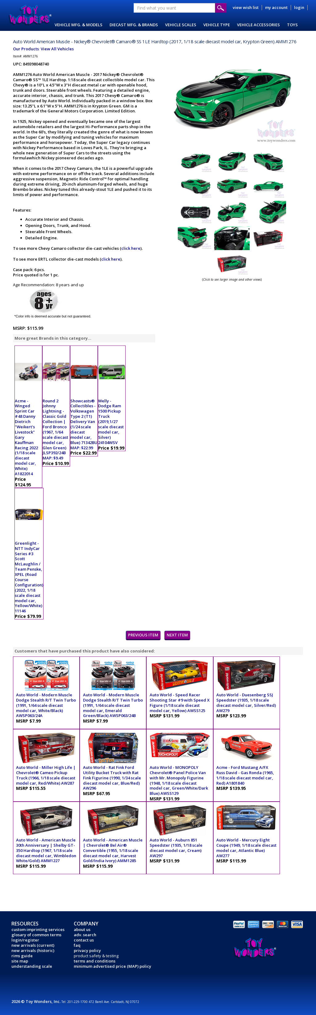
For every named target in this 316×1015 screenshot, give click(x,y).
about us (82, 929)
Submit (221, 8)
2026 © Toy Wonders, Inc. (36, 1001)
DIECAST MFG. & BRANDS (134, 24)
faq (77, 945)
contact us (84, 940)
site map (19, 961)
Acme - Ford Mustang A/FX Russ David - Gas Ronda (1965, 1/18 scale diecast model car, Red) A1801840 (245, 775)
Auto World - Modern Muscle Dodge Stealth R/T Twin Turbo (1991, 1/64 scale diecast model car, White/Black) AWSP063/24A (46, 705)
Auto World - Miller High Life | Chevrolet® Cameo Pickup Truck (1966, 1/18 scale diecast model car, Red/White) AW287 (46, 775)
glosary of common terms (36, 934)
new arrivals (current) (32, 945)
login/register (25, 940)
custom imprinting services (37, 929)
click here (130, 248)
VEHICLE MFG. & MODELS (78, 24)
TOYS (292, 24)
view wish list (246, 7)
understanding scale (31, 966)
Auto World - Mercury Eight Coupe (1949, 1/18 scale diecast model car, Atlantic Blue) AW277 (246, 847)
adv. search (85, 934)
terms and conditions (94, 961)
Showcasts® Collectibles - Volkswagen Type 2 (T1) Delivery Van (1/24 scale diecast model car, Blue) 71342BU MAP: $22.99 (84, 424)
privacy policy (87, 950)
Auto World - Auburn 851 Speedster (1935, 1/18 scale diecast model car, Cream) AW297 (176, 847)
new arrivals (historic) (32, 950)
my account (276, 7)
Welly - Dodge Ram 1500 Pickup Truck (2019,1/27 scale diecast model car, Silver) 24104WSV (111, 421)
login (299, 7)
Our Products (26, 49)
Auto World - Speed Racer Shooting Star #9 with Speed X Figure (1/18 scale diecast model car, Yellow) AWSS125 (180, 702)
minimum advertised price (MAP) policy (112, 966)
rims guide (22, 955)
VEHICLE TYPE (216, 24)
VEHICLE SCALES (180, 24)
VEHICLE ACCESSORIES (258, 24)
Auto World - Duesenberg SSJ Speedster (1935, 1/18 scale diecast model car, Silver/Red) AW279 (246, 702)
